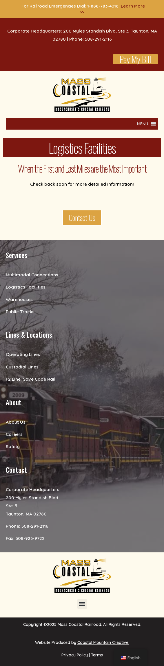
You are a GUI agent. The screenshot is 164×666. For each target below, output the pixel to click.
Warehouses (19, 299)
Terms (97, 655)
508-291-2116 (34, 526)
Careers (14, 434)
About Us (15, 422)
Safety (13, 446)
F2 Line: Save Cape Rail (30, 379)
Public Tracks (20, 311)
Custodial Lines (22, 367)
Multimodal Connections (32, 275)
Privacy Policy (74, 655)
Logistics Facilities (25, 287)
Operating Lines (23, 354)
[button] (142, 124)
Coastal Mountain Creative (102, 642)
